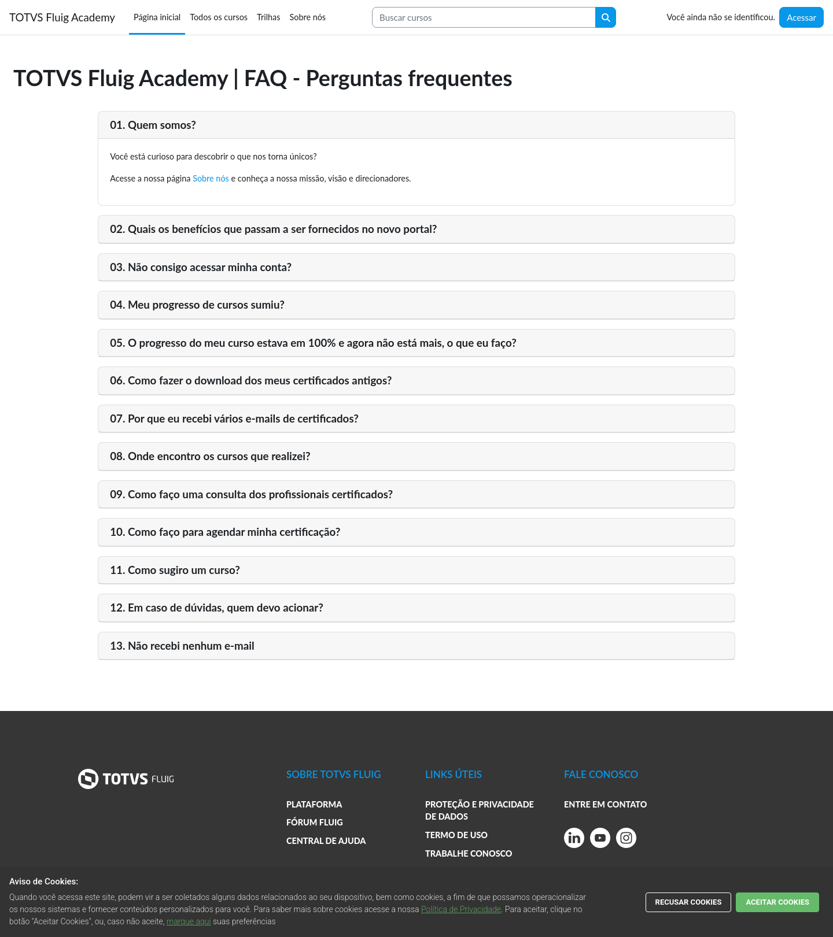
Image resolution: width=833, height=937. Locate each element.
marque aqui (189, 921)
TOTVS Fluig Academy (62, 17)
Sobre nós (211, 178)
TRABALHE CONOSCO (469, 853)
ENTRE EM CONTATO (605, 804)
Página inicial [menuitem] (157, 17)
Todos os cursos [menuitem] (219, 17)
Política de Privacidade (461, 909)
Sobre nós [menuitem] (307, 17)
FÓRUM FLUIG (314, 822)
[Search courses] (484, 17)
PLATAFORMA (314, 804)
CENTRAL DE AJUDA (326, 841)
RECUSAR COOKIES (688, 902)
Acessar (801, 17)
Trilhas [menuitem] (268, 17)
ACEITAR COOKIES (777, 902)
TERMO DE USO (456, 835)
